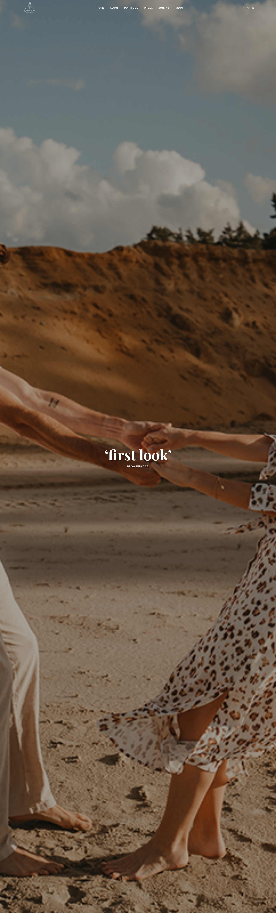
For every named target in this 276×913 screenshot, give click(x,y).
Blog (179, 8)
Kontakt (164, 8)
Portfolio (131, 8)
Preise (148, 8)
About (114, 8)
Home (100, 8)
